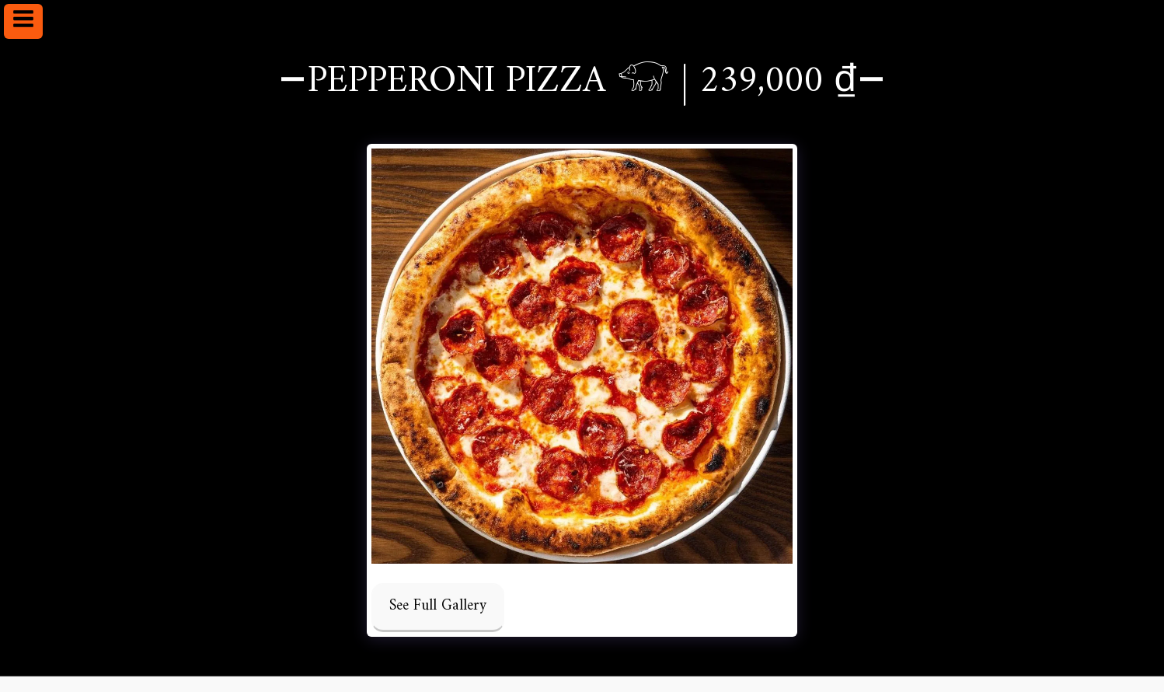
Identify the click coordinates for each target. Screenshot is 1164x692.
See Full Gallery (437, 605)
